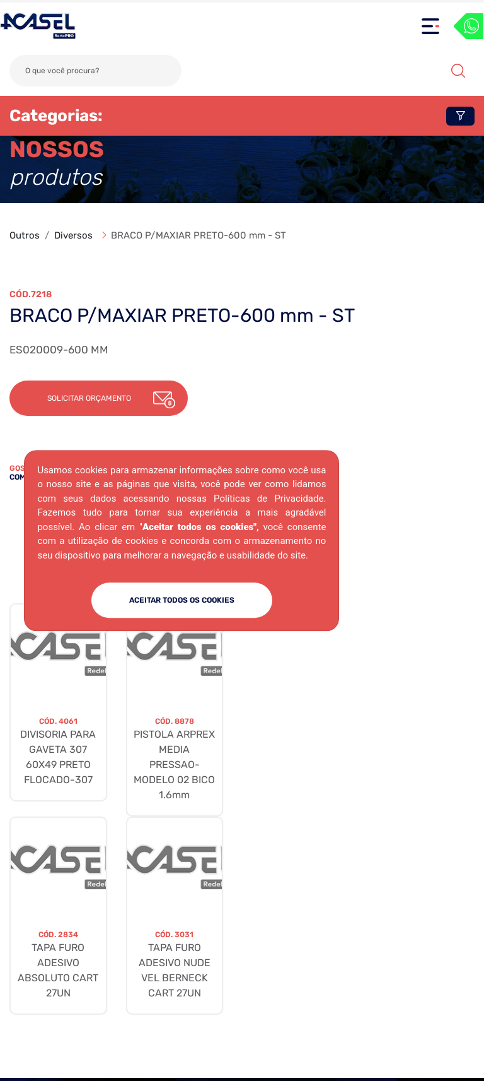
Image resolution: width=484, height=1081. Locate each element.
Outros (24, 235)
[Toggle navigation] (430, 26)
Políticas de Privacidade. (270, 498)
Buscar (458, 70)
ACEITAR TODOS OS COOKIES (181, 600)
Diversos (73, 235)
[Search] (95, 70)
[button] (98, 398)
